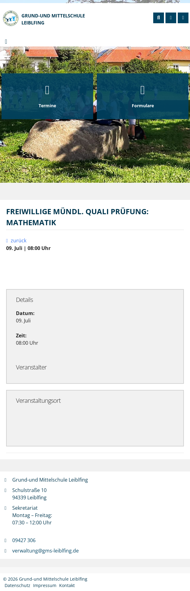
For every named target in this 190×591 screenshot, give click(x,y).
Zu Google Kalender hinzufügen (47, 270)
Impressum (44, 585)
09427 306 (24, 540)
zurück (17, 240)
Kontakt (67, 585)
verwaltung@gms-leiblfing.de (45, 550)
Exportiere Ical (113, 270)
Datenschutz (17, 585)
